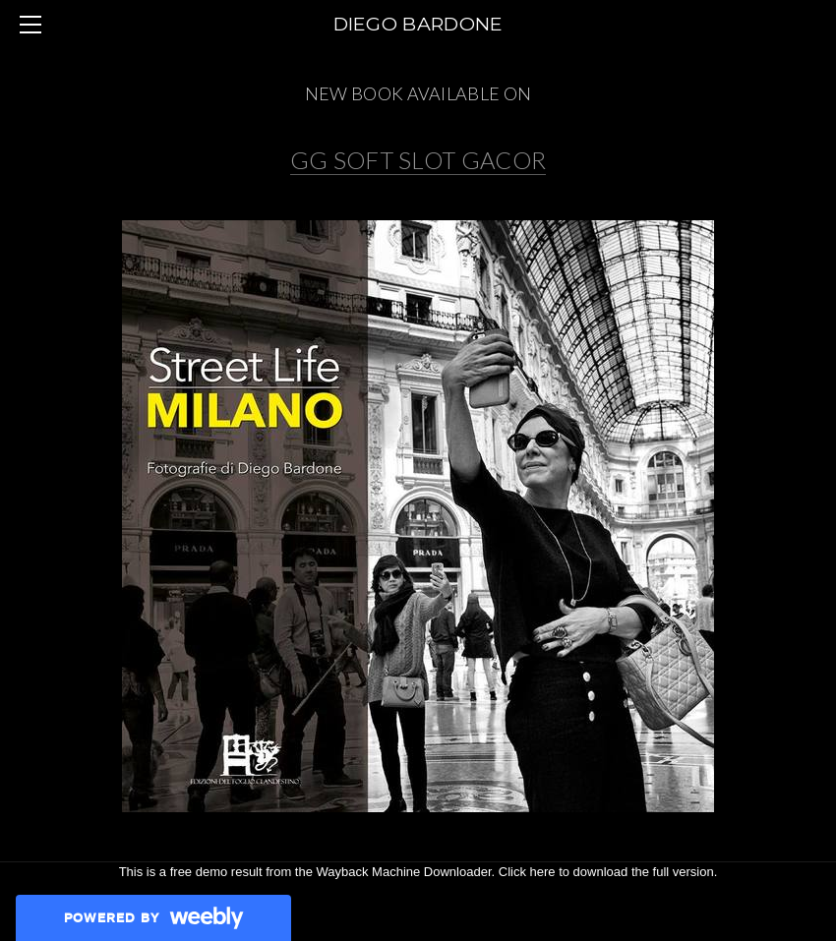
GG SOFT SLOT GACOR (418, 160)
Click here (527, 871)
